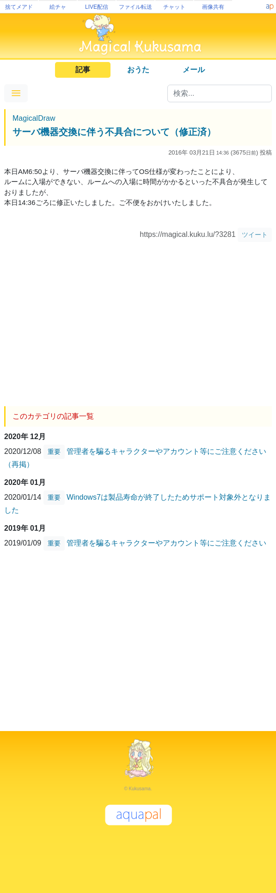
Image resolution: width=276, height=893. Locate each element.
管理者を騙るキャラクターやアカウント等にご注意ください (166, 543)
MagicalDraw (33, 118)
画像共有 (213, 7)
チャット (174, 7)
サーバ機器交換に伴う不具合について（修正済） (114, 132)
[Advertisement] (138, 320)
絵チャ (57, 7)
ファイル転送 (135, 7)
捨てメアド (19, 7)
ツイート (255, 234)
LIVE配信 (96, 7)
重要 (54, 451)
